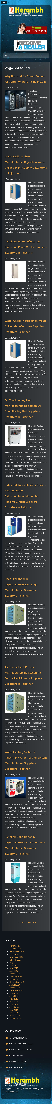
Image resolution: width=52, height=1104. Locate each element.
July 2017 (13, 965)
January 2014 (15, 1018)
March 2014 (14, 1015)
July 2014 (13, 1004)
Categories (15, 1067)
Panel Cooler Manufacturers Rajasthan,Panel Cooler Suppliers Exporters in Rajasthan (26, 247)
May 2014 (13, 1010)
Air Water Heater (18, 1038)
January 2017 (15, 979)
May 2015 (13, 999)
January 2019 (15, 949)
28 (27, 922)
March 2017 (14, 974)
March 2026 (14, 946)
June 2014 (13, 1007)
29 (30, 922)
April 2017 (13, 971)
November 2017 (16, 957)
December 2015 (16, 990)
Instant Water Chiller (21, 1044)
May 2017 (13, 968)
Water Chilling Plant (20, 1049)
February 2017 (15, 976)
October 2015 (15, 993)
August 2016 (14, 985)
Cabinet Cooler (17, 1061)
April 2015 (13, 1001)
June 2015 (13, 996)
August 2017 (14, 962)
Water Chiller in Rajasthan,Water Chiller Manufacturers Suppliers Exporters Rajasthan (25, 326)
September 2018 (16, 951)
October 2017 (15, 960)
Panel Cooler (16, 1055)
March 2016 (14, 988)
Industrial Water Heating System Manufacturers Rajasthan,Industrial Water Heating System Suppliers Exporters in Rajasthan (25, 496)
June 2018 (13, 954)
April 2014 (13, 1013)
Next (34, 922)
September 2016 (16, 982)
